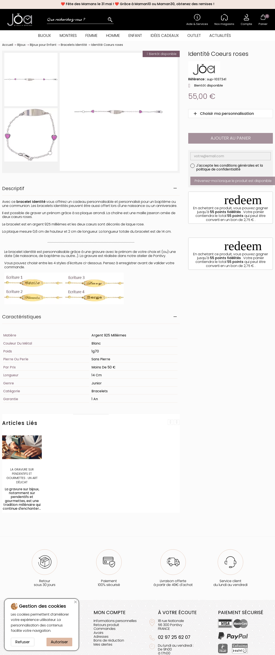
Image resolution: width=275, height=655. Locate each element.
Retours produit (106, 624)
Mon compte (110, 612)
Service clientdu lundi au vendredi (230, 583)
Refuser (22, 642)
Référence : (197, 79)
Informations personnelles (115, 620)
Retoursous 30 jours (44, 583)
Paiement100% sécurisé (109, 583)
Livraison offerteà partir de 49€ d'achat (173, 583)
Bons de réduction (109, 640)
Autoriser (59, 642)
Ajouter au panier (231, 138)
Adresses (101, 636)
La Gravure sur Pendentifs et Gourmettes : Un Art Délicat (22, 475)
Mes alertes (103, 644)
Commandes (105, 628)
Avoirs (98, 632)
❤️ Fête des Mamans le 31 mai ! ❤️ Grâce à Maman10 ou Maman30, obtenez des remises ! (137, 3)
